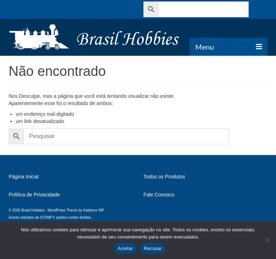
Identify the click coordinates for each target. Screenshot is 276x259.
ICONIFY (47, 217)
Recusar (153, 248)
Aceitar (125, 248)
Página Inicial (23, 177)
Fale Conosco (158, 194)
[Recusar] (267, 240)
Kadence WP (93, 210)
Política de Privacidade (34, 194)
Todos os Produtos (164, 177)
